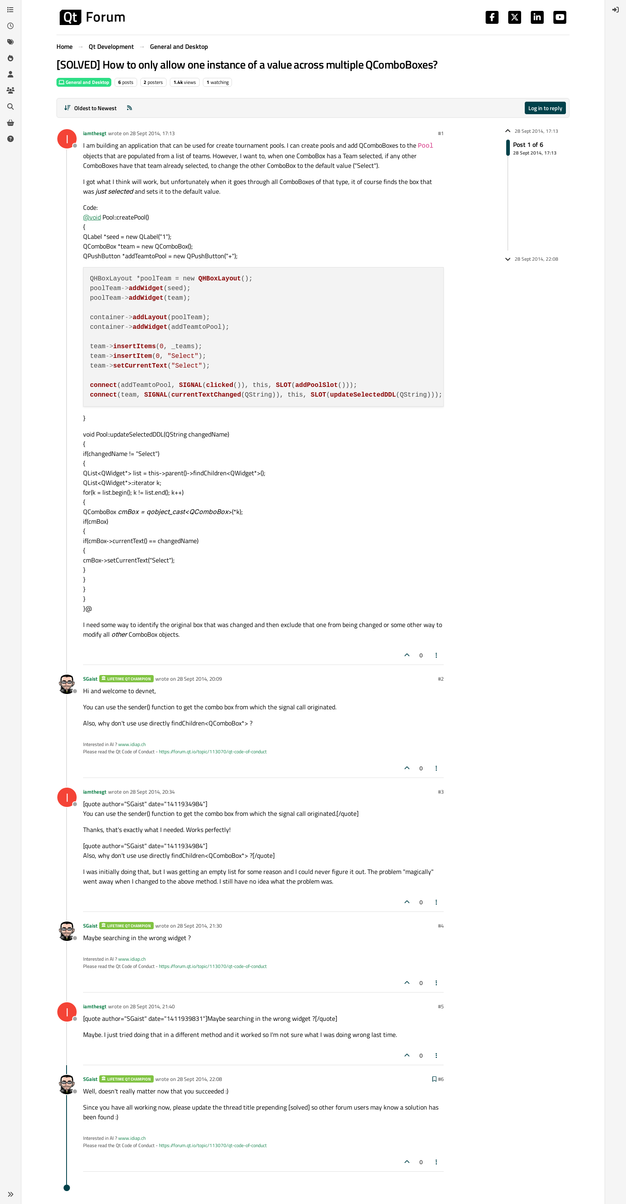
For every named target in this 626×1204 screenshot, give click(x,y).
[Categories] (10, 9)
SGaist (90, 679)
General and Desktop (83, 82)
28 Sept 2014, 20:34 (152, 792)
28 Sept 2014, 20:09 (199, 679)
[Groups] (10, 90)
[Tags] (10, 42)
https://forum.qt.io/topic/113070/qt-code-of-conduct (213, 751)
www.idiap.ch (132, 744)
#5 (441, 1006)
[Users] (10, 74)
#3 (441, 792)
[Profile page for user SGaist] (67, 684)
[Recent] (10, 25)
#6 (441, 1079)
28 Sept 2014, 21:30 (199, 926)
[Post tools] (437, 655)
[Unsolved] (10, 138)
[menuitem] (615, 9)
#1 (441, 133)
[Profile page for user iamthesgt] (67, 138)
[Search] (10, 106)
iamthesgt (94, 133)
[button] (10, 1194)
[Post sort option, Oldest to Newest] (90, 108)
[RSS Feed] (129, 108)
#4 (441, 926)
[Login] (615, 9)
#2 (441, 679)
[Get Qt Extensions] (10, 122)
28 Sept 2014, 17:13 (152, 133)
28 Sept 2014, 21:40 (152, 1006)
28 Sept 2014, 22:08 (199, 1079)
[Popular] (10, 58)
